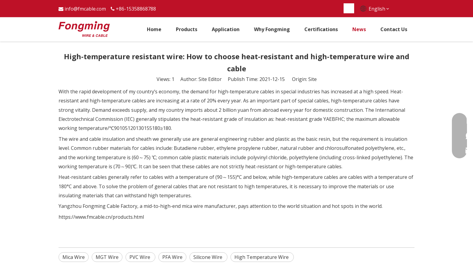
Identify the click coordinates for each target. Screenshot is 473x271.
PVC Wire (140, 257)
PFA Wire (172, 257)
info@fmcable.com (85, 8)
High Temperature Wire (262, 257)
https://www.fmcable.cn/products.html (101, 217)
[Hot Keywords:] (349, 8)
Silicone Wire (208, 257)
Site (312, 79)
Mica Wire (73, 257)
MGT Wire (107, 257)
